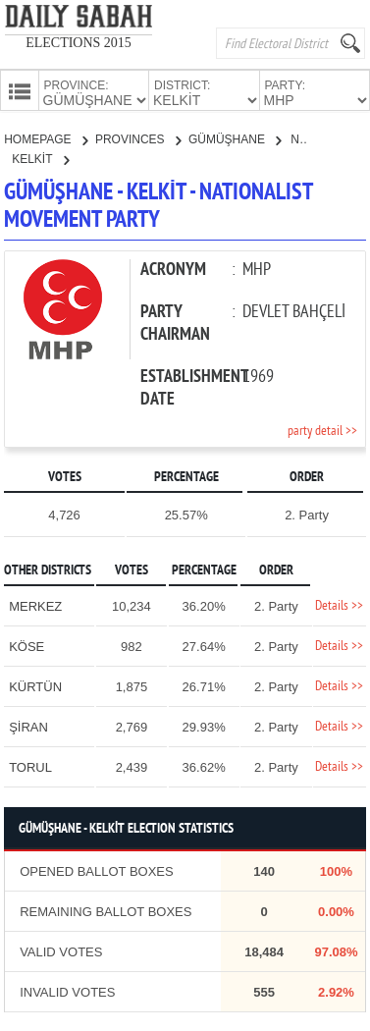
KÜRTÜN (35, 685)
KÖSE (26, 644)
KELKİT (40, 157)
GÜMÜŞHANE (234, 137)
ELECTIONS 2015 (79, 42)
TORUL (30, 765)
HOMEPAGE (45, 137)
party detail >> (322, 429)
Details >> (339, 604)
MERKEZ (35, 604)
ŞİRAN (28, 725)
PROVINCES (138, 137)
